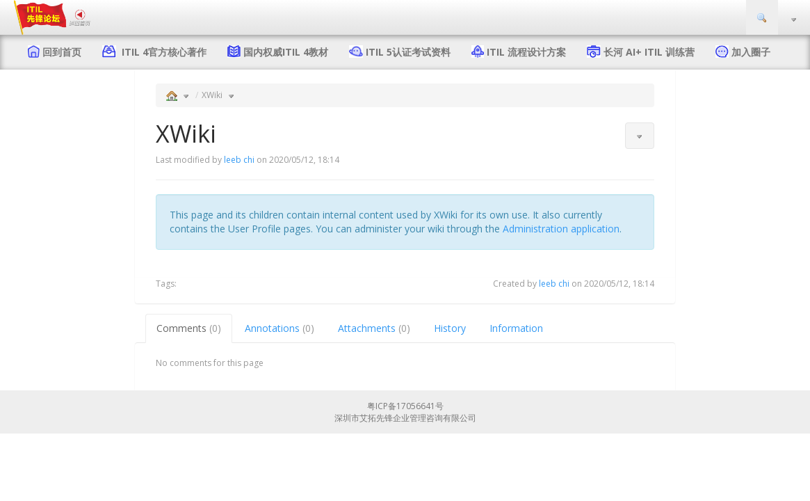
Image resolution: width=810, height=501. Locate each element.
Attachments (374, 328)
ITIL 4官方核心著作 (161, 51)
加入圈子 (750, 51)
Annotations (279, 328)
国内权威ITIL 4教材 (285, 51)
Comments (188, 328)
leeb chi (239, 160)
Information (516, 328)
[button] (639, 135)
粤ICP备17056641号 (405, 406)
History (450, 328)
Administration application (561, 228)
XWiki (212, 95)
